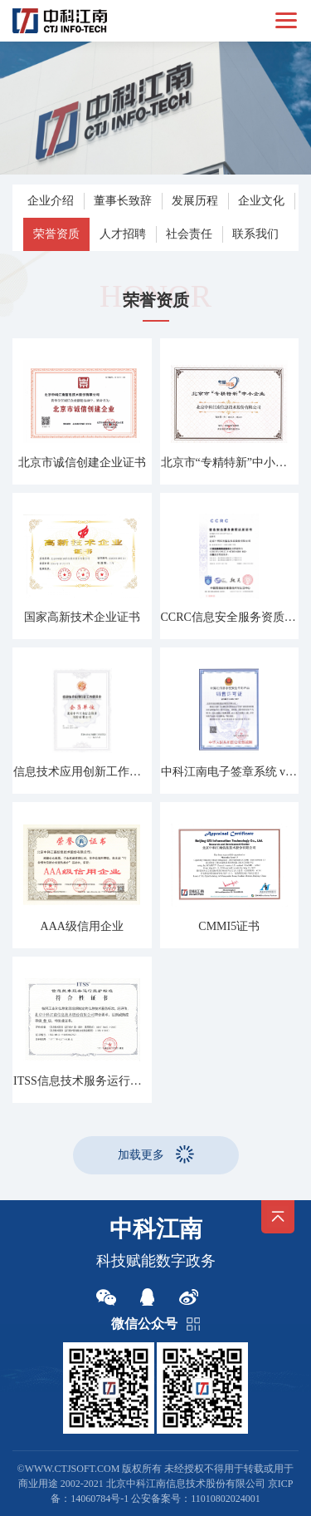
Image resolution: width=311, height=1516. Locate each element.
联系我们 (255, 234)
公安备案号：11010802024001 (195, 1498)
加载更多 (141, 1155)
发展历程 (195, 200)
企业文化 (261, 200)
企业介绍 (50, 200)
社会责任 (189, 234)
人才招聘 (123, 234)
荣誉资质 (56, 234)
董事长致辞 (123, 200)
